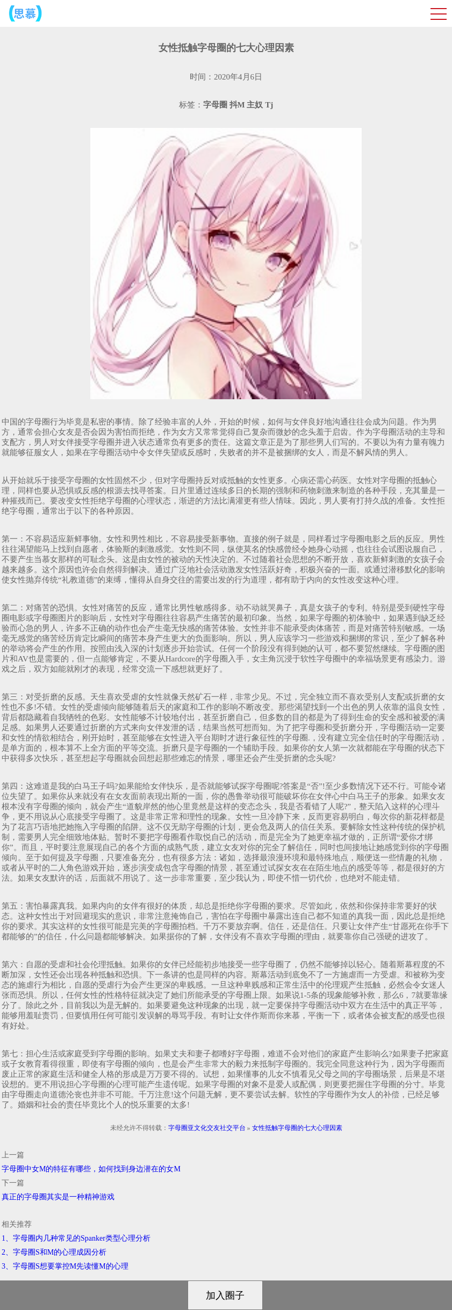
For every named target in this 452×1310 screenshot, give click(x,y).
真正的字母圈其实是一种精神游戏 (58, 1197)
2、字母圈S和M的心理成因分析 (54, 1252)
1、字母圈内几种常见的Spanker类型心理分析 (76, 1238)
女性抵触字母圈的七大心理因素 (297, 1128)
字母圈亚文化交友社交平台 (207, 1128)
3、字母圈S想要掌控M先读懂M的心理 (65, 1266)
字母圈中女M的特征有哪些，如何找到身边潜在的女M (91, 1169)
